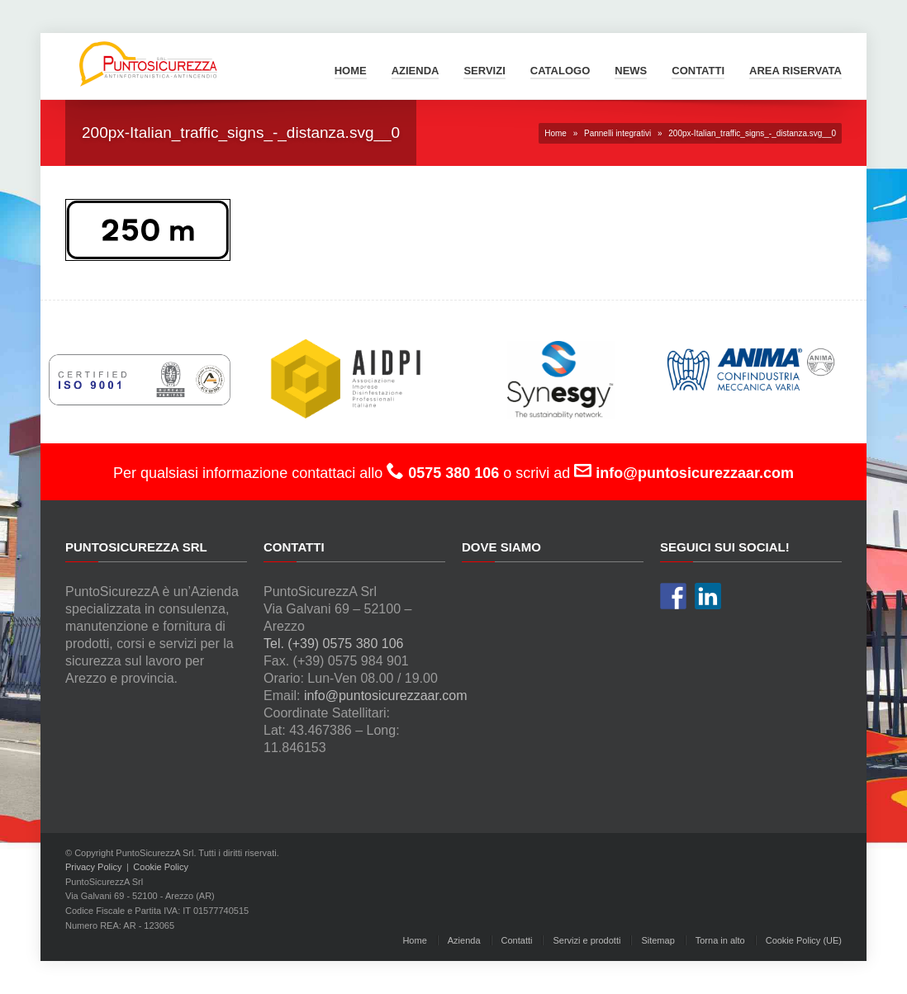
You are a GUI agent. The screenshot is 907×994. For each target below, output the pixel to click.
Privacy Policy (93, 867)
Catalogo (560, 70)
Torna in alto (720, 940)
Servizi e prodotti (586, 940)
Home (351, 70)
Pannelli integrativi (617, 133)
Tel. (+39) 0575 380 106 (333, 644)
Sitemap (657, 940)
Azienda (415, 70)
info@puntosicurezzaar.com (386, 696)
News (631, 70)
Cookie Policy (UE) (804, 940)
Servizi (484, 70)
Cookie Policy (160, 867)
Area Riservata (795, 70)
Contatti (698, 70)
